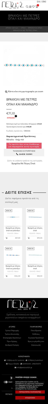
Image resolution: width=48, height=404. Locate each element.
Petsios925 (13, 5)
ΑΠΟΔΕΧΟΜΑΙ (30, 398)
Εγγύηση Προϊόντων (36, 338)
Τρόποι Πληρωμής (12, 330)
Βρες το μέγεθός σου (36, 341)
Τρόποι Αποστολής (12, 334)
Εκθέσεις (36, 334)
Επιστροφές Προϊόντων (12, 338)
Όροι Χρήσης (12, 341)
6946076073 (36, 364)
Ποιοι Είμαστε (36, 330)
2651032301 (27, 364)
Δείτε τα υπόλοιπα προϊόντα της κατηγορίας (24, 162)
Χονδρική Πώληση (12, 345)
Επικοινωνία (35, 345)
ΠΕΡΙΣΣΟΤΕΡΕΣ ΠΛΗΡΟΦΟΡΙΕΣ (30, 392)
